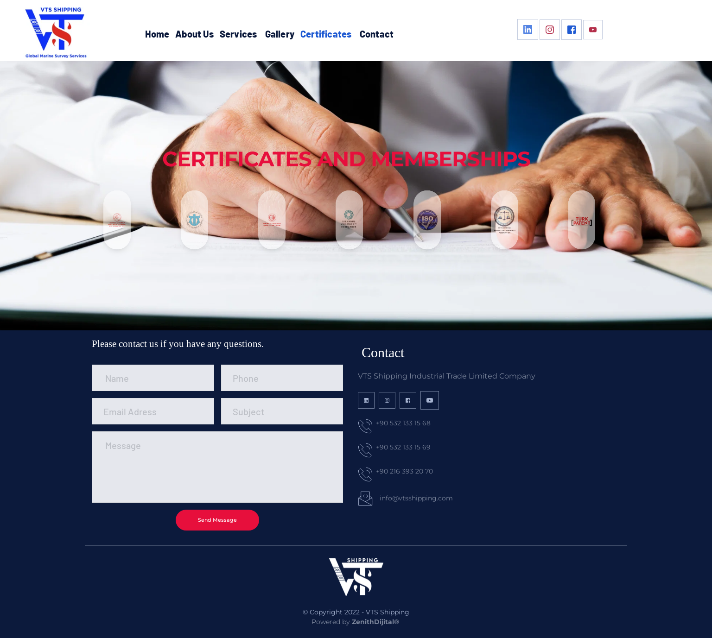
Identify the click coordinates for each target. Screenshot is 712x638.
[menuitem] (157, 34)
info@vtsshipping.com (416, 498)
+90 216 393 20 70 (404, 471)
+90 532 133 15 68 (403, 423)
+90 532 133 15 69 (403, 447)
